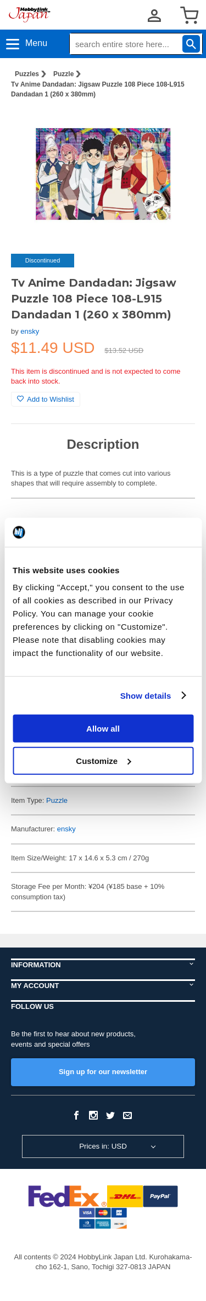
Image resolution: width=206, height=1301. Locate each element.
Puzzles (27, 74)
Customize (103, 760)
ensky (29, 331)
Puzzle (63, 74)
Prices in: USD (103, 1146)
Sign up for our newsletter (103, 1072)
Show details (145, 695)
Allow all (103, 728)
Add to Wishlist (45, 399)
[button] (175, 124)
